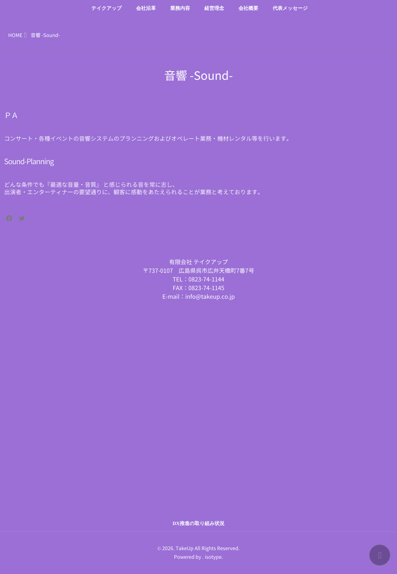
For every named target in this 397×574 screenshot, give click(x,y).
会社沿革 (146, 13)
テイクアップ (106, 13)
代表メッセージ (290, 13)
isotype (213, 557)
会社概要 (248, 13)
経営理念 (214, 13)
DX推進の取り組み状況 (198, 523)
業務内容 (180, 13)
